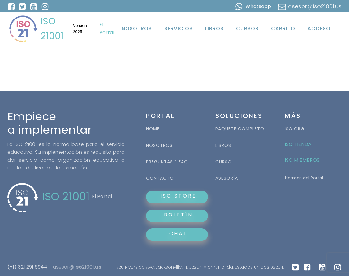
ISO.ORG (294, 129)
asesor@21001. (77, 267)
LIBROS (223, 145)
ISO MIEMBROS (303, 160)
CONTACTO (160, 178)
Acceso (319, 28)
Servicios (178, 28)
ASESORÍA (226, 178)
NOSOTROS (159, 145)
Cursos (247, 28)
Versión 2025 (80, 28)
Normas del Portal (304, 178)
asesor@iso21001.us (315, 6)
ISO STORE (177, 195)
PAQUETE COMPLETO (239, 129)
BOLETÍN (177, 214)
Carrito (283, 28)
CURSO (223, 162)
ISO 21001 (52, 29)
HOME (153, 129)
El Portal (106, 28)
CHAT (178, 233)
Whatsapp (258, 6)
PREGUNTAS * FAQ (167, 162)
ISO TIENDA (298, 144)
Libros (214, 28)
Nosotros (137, 28)
